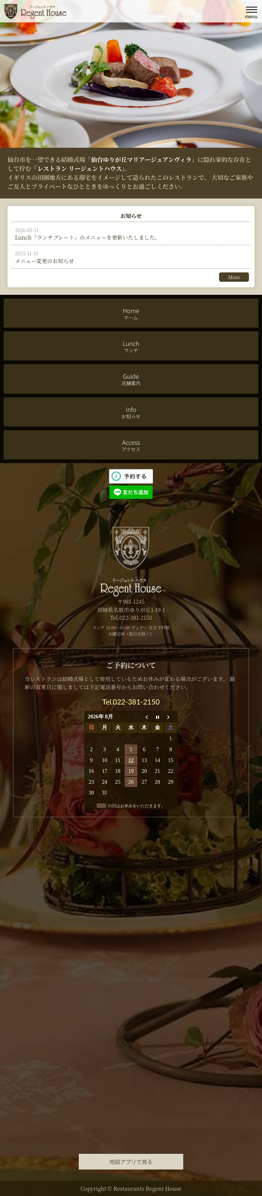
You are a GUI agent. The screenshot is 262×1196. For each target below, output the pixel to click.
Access (131, 445)
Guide (131, 379)
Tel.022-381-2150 (131, 701)
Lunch (131, 346)
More (234, 277)
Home (131, 313)
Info (131, 412)
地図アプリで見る (130, 1161)
